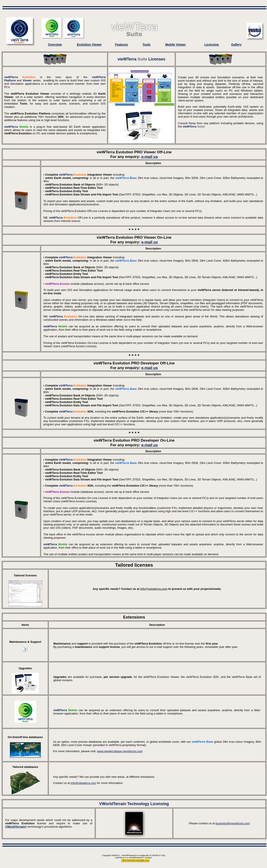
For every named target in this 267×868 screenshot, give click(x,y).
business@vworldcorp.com (233, 823)
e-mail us (149, 156)
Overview (55, 44)
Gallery (236, 44)
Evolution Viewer (89, 44)
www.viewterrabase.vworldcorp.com (120, 751)
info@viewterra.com (153, 589)
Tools (146, 44)
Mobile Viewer (175, 44)
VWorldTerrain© (16, 826)
